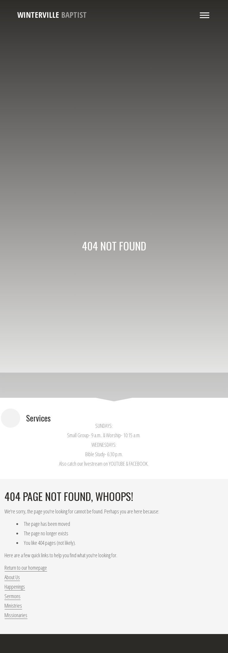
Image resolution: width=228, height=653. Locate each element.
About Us (12, 577)
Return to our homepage (25, 567)
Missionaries (15, 615)
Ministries (13, 605)
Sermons (12, 596)
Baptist (52, 15)
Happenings (14, 586)
